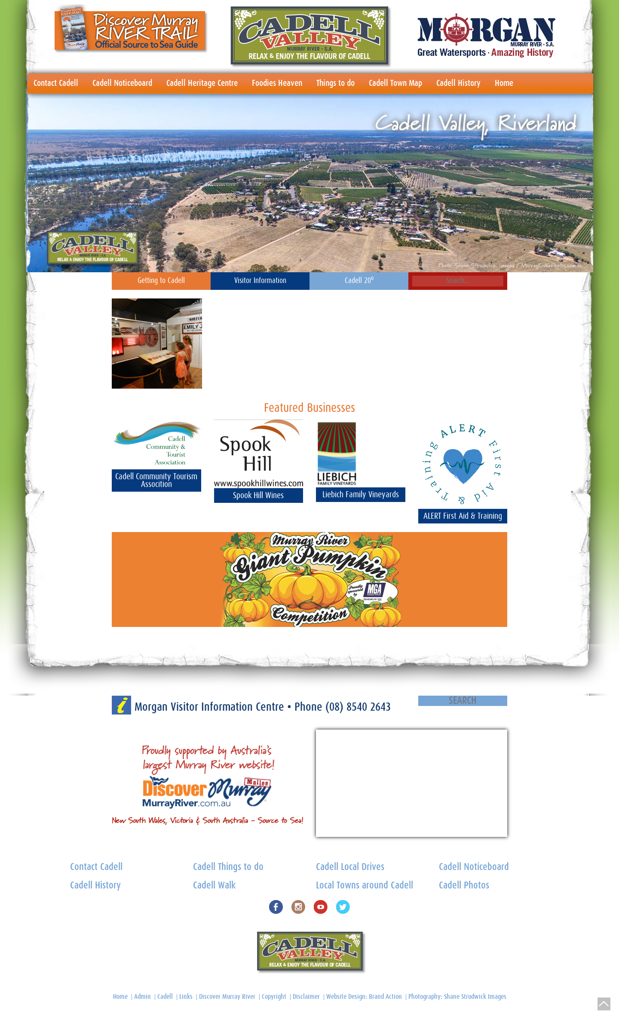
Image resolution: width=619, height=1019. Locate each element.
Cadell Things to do (228, 867)
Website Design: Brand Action (364, 996)
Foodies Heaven (277, 83)
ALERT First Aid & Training (462, 516)
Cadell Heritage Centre (202, 83)
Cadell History (458, 83)
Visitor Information (260, 281)
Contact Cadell (56, 83)
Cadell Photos (464, 886)
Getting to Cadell (161, 281)
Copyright (274, 996)
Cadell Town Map (395, 83)
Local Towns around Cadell (364, 886)
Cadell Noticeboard (122, 83)
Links (186, 996)
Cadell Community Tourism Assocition (156, 480)
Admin (142, 996)
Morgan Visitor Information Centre (211, 707)
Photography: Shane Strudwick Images (457, 996)
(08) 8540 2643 (358, 707)
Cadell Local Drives (350, 867)
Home (504, 83)
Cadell (165, 996)
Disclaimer (306, 996)
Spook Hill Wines (258, 495)
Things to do (335, 83)
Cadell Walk (214, 886)
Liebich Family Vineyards (360, 495)
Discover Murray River (227, 996)
